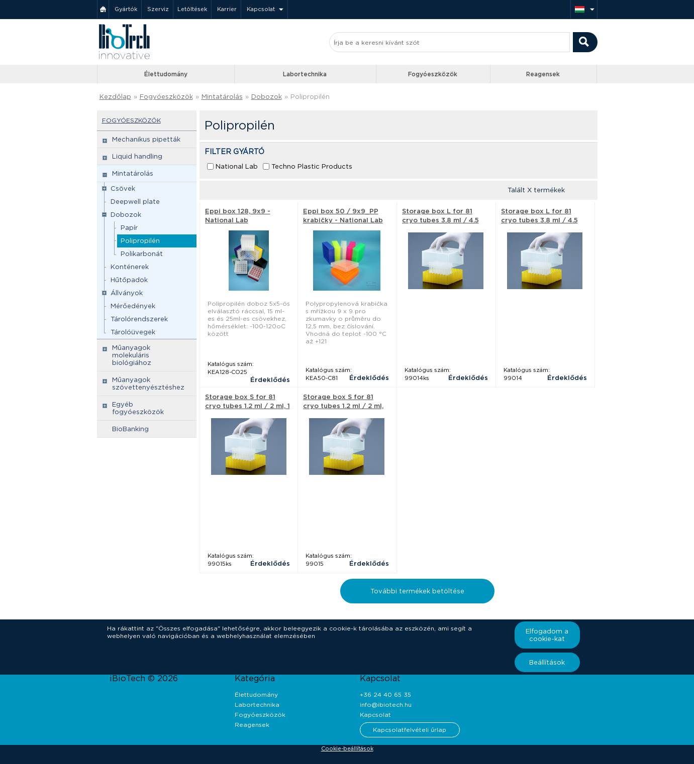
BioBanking (130, 429)
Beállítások (547, 662)
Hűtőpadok (129, 280)
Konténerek (130, 267)
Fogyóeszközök (432, 74)
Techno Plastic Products (311, 166)
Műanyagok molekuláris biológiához (131, 355)
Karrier (227, 9)
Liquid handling (137, 156)
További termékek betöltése (417, 591)
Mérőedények (133, 306)
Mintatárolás (222, 96)
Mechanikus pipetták (146, 139)
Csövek (123, 188)
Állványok (127, 293)
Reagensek (543, 74)
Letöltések (192, 9)
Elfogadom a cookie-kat (547, 635)
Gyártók (126, 9)
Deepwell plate (135, 201)
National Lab (237, 166)
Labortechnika (305, 74)
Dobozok (266, 96)
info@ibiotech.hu (386, 704)
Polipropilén (310, 96)
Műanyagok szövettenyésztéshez (148, 383)
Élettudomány (165, 74)
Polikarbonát (142, 254)
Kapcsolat (261, 9)
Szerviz (158, 9)
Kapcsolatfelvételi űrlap (409, 729)
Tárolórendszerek (139, 319)
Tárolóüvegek (133, 332)
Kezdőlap (115, 96)
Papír (129, 227)
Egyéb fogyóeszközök (138, 408)
